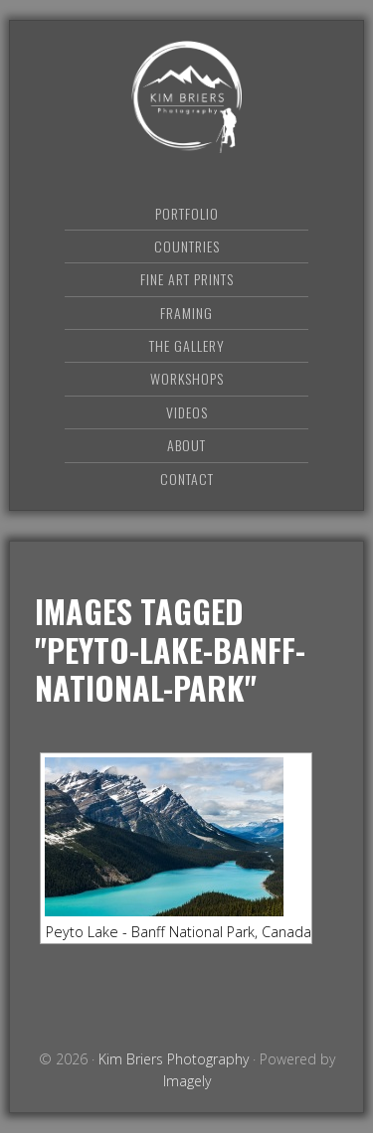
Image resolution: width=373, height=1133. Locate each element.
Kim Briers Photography (187, 97)
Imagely (187, 1080)
